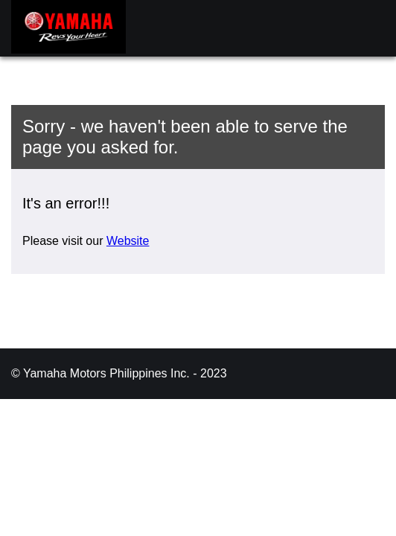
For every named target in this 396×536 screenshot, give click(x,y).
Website (128, 240)
